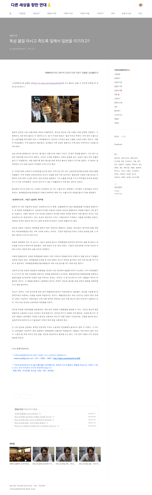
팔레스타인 (134, 158)
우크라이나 (128, 161)
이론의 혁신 (68, 13)
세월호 (116, 119)
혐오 (121, 168)
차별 (134, 161)
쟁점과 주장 (51, 13)
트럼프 (128, 171)
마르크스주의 (125, 158)
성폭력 (123, 177)
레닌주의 (117, 158)
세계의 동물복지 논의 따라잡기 (26, 414)
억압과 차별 (84, 13)
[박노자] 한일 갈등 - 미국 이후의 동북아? (30, 423)
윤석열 (128, 177)
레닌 (140, 164)
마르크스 (117, 171)
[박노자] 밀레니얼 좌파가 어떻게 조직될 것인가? (33, 417)
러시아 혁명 (135, 177)
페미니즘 (126, 168)
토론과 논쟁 (126, 13)
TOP (141, 487)
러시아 (123, 171)
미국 (115, 164)
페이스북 (116, 202)
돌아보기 (117, 111)
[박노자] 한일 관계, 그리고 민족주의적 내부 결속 (33, 420)
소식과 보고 (118, 115)
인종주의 (121, 164)
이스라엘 (117, 161)
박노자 (134, 174)
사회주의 (122, 174)
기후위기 (100, 13)
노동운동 (128, 164)
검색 (135, 5)
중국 (138, 161)
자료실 (116, 123)
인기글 (123, 137)
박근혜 (128, 174)
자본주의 (117, 177)
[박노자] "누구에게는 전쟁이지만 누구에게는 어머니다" (36, 426)
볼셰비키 (138, 168)
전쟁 (122, 161)
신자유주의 (135, 171)
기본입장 (22, 13)
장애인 (116, 168)
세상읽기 (36, 13)
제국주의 (134, 164)
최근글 (116, 137)
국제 (113, 13)
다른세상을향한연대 (122, 70)
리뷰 (140, 13)
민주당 (116, 174)
